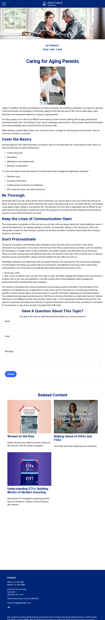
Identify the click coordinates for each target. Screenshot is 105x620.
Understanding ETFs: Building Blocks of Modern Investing (27, 490)
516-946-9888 (19, 585)
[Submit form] (11, 374)
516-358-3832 (18, 582)
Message (9, 351)
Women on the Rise (20, 436)
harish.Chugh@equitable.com (19, 603)
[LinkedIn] (9, 607)
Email (7, 336)
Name (7, 321)
